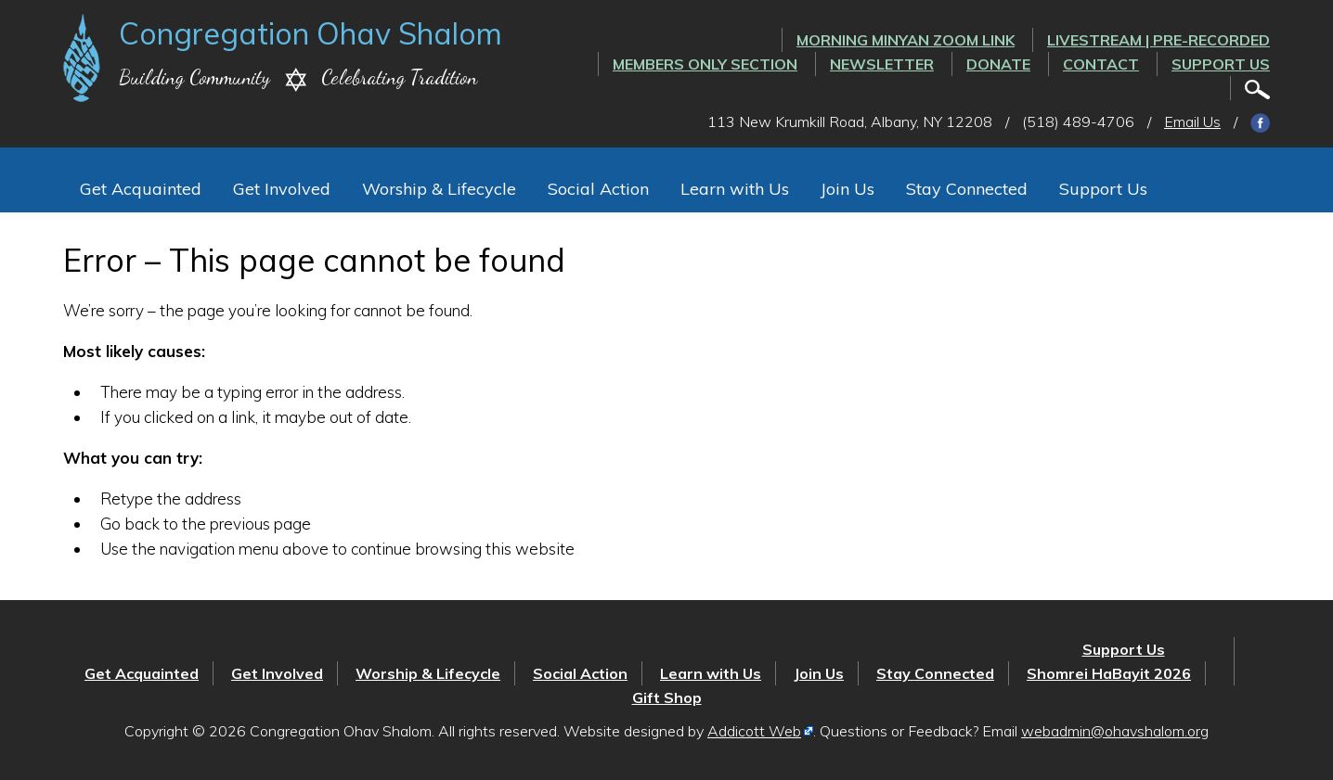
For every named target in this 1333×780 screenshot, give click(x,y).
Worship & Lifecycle (439, 188)
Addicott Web (754, 731)
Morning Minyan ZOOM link (905, 40)
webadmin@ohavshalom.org (1115, 731)
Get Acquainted (140, 188)
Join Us (847, 188)
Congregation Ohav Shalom (310, 33)
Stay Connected (967, 188)
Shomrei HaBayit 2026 (1109, 673)
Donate (998, 64)
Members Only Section (705, 64)
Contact (1101, 64)
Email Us (1192, 121)
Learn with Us (734, 188)
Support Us (1220, 64)
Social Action (598, 188)
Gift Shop (667, 697)
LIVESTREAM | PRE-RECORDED (1158, 40)
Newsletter (882, 64)
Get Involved (281, 188)
